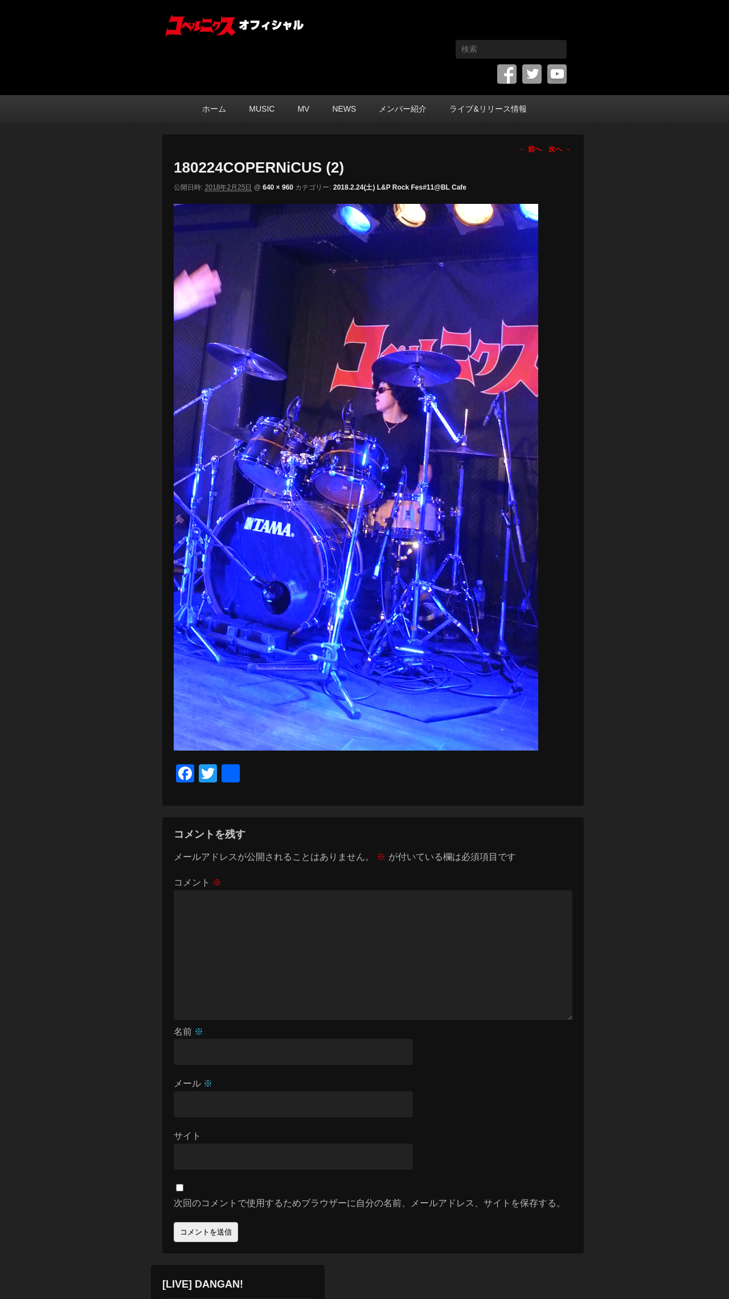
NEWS (344, 108)
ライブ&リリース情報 (487, 108)
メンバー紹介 (403, 108)
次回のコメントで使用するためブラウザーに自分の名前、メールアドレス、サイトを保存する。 (370, 1203)
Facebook (507, 74)
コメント (198, 882)
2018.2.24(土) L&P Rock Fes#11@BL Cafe (399, 187)
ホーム (214, 108)
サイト (187, 1136)
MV (303, 108)
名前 (188, 1031)
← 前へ (530, 149)
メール (193, 1083)
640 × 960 (278, 187)
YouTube (557, 74)
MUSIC (262, 108)
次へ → (559, 149)
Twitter (532, 74)
